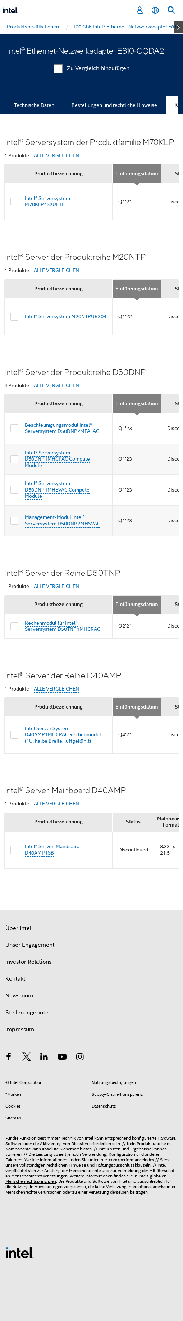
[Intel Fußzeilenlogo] (19, 1252)
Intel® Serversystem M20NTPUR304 (65, 316)
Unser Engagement (30, 945)
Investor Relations (28, 961)
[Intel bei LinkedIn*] (44, 1057)
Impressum (19, 1029)
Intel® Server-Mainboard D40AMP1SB (52, 849)
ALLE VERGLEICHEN (56, 156)
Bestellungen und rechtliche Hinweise (114, 105)
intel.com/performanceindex (127, 1159)
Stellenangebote (27, 1012)
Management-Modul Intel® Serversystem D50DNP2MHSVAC (62, 520)
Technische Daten (34, 105)
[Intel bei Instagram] (80, 1057)
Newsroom (19, 995)
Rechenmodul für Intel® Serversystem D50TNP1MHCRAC (62, 626)
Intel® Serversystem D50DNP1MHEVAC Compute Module (57, 489)
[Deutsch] (155, 10)
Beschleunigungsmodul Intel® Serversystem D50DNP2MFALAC (62, 428)
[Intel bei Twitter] (26, 1057)
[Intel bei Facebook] (9, 1057)
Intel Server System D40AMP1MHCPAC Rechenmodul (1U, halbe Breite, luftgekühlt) (63, 734)
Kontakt (15, 978)
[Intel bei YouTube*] (62, 1057)
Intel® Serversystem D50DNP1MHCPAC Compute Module (57, 459)
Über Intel (18, 928)
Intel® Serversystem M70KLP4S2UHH (47, 201)
